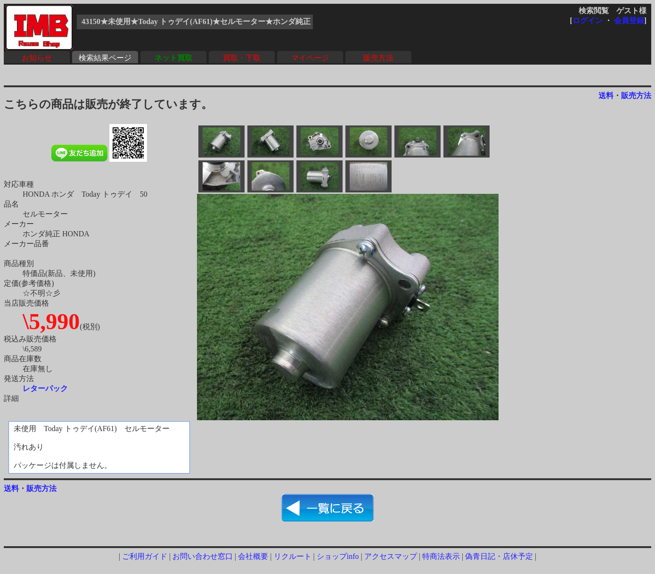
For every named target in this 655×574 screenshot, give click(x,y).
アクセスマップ (390, 556)
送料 (606, 96)
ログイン (588, 21)
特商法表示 (441, 556)
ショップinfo (338, 556)
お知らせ (37, 58)
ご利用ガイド (144, 556)
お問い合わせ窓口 (202, 556)
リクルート (292, 556)
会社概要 (253, 556)
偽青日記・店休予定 (499, 556)
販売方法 (378, 58)
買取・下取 (242, 58)
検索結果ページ (105, 58)
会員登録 (629, 21)
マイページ (310, 58)
